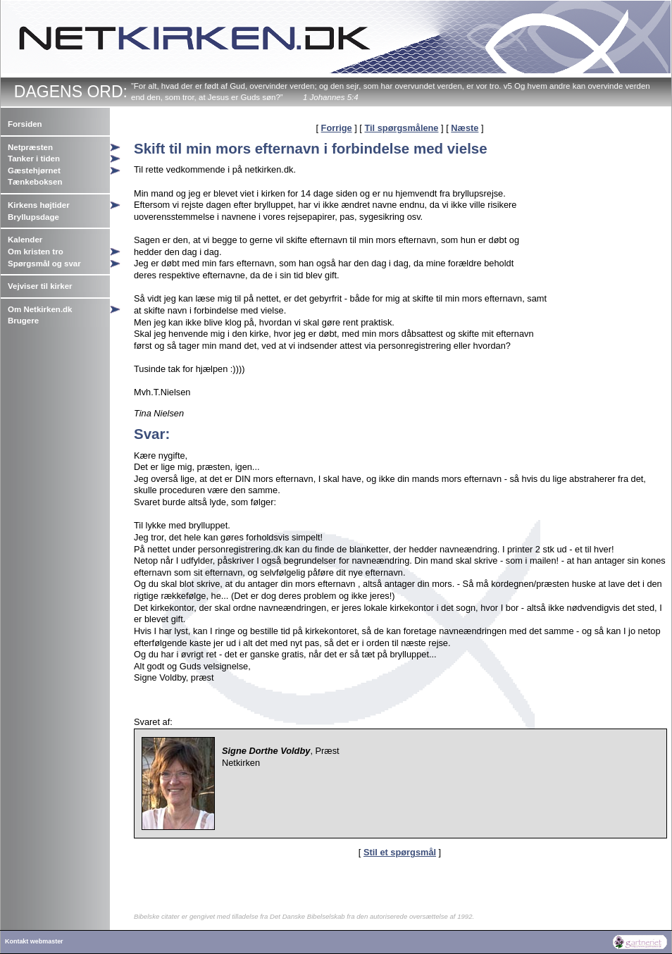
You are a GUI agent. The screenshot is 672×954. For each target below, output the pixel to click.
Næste (464, 128)
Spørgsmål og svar (44, 263)
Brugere (23, 320)
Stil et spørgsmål (399, 852)
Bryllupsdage (33, 217)
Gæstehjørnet (34, 170)
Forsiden (25, 124)
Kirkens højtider (39, 205)
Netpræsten (30, 147)
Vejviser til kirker (40, 286)
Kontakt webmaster (34, 941)
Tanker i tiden (34, 158)
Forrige (336, 128)
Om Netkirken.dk (40, 309)
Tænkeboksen (35, 182)
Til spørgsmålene (401, 128)
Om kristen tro (35, 251)
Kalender (25, 239)
